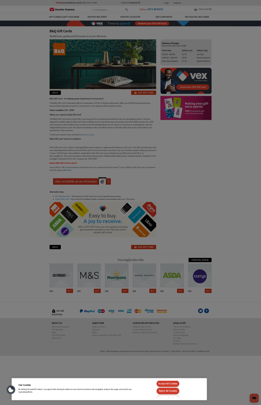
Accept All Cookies (167, 384)
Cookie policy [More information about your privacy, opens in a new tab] (39, 392)
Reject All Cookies (168, 391)
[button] (10, 389)
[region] (109, 389)
